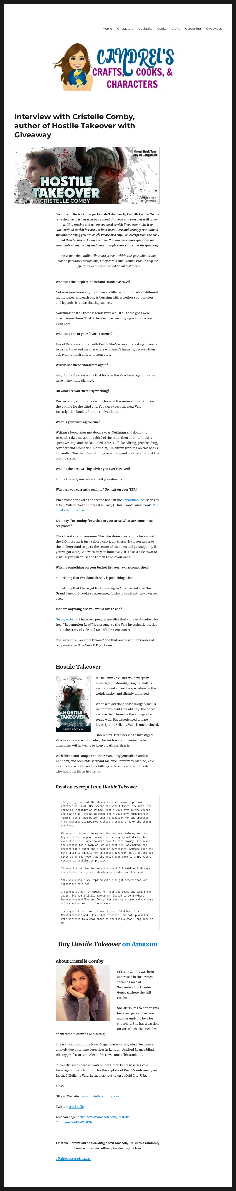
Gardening (193, 28)
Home (107, 28)
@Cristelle (76, 1106)
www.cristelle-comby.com (100, 1096)
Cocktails (145, 28)
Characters (125, 28)
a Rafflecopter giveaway (73, 1158)
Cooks (161, 28)
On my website (66, 619)
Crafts (176, 28)
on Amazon (139, 944)
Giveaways (214, 28)
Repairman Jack (134, 500)
